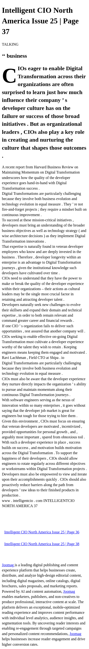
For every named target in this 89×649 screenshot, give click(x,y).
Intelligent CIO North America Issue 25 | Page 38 (41, 544)
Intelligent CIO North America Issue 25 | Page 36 (41, 532)
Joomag (8, 565)
